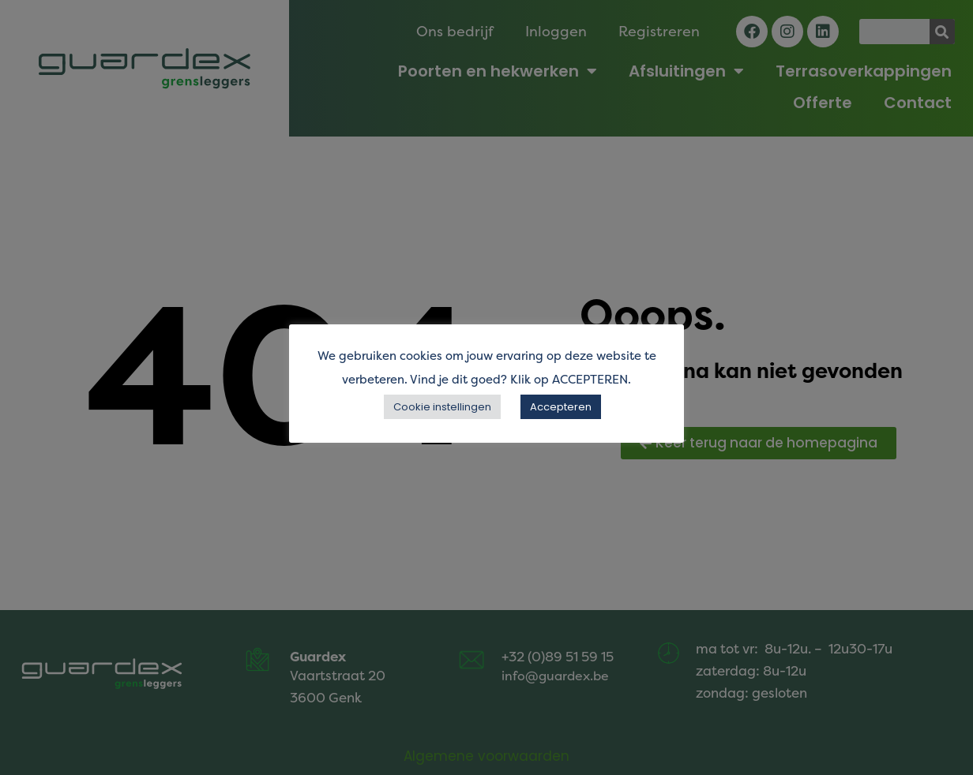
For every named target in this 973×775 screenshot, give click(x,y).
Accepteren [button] (561, 406)
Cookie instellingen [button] (442, 406)
